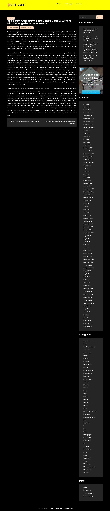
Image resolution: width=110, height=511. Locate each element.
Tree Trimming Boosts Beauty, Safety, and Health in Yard (90, 44)
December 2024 (88, 119)
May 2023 (86, 174)
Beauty (85, 356)
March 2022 (87, 215)
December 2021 (88, 224)
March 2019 (87, 321)
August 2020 (87, 271)
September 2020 (88, 268)
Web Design (87, 464)
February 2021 (87, 253)
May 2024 (86, 139)
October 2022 (87, 195)
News (85, 426)
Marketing (86, 423)
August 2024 (87, 130)
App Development (89, 347)
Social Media (87, 449)
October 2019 (87, 300)
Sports (85, 455)
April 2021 (86, 247)
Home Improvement (90, 411)
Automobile (87, 353)
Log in (85, 487)
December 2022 (88, 189)
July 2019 (86, 309)
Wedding (86, 473)
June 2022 (86, 206)
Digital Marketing (88, 370)
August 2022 (87, 201)
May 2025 (86, 104)
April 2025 (86, 107)
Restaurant (87, 440)
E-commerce (87, 373)
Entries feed (87, 490)
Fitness (85, 388)
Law (84, 420)
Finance (86, 385)
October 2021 (87, 230)
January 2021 (87, 256)
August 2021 (87, 236)
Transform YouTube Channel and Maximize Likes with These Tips (90, 50)
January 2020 (87, 291)
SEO (84, 443)
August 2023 (87, 165)
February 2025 (88, 113)
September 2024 (88, 127)
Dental (85, 367)
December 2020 (88, 259)
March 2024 (87, 145)
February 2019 (87, 323)
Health (85, 405)
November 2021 (88, 227)
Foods (85, 394)
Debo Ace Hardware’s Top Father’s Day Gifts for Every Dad (90, 38)
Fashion (85, 382)
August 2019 (87, 306)
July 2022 (86, 203)
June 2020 (86, 277)
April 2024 (86, 142)
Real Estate (87, 437)
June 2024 (86, 136)
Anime (85, 344)
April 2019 (86, 318)
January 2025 (87, 116)
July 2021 (86, 239)
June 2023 (86, 171)
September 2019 (88, 303)
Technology (69, 4)
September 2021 (88, 233)
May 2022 (86, 209)
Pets (84, 432)
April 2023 (86, 177)
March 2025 (87, 110)
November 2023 (88, 157)
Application (87, 350)
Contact (78, 4)
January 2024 (87, 151)
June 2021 (86, 242)
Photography (87, 435)
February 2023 (88, 183)
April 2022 (86, 212)
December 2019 (88, 294)
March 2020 (87, 285)
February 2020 (88, 288)
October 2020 (87, 265)
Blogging (86, 358)
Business (11, 18)
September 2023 (88, 162)
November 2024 (88, 121)
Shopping (86, 446)
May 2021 (86, 244)
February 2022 (88, 218)
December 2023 (88, 154)
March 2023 (87, 180)
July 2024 (86, 133)
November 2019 (88, 297)
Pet (84, 429)
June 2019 (86, 312)
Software (86, 452)
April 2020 (86, 282)
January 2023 (87, 186)
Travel (85, 461)
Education (86, 376)
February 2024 (88, 148)
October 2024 (88, 124)
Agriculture (87, 341)
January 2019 (87, 326)
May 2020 (86, 280)
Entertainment (88, 379)
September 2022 (88, 198)
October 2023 (87, 160)
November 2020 (88, 262)
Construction (87, 364)
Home (59, 4)
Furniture (86, 397)
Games (85, 399)
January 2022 (87, 221)
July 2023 (86, 168)
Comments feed (88, 493)
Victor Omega (13, 28)
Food (85, 391)
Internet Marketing (89, 417)
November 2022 (88, 192)
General (86, 402)
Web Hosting (87, 470)
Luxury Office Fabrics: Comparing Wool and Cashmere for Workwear (90, 31)
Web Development (89, 467)
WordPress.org (88, 496)
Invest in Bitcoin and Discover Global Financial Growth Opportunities (90, 58)
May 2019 (86, 315)
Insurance (86, 414)
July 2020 (86, 274)
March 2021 (87, 250)
